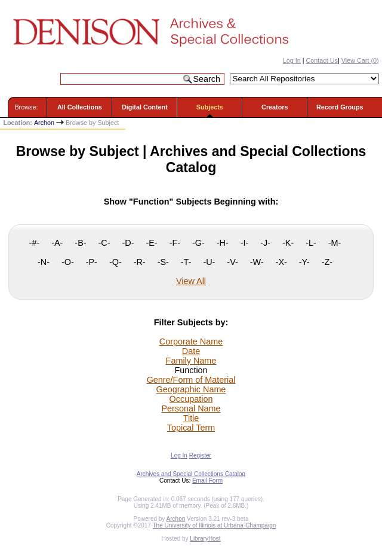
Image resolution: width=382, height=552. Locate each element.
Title (191, 418)
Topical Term (191, 427)
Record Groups (339, 107)
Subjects (209, 107)
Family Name (191, 360)
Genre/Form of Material (191, 380)
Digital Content (145, 107)
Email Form (207, 480)
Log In (292, 60)
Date (191, 351)
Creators (274, 107)
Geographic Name (191, 389)
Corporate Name (191, 341)
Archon (44, 122)
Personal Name (190, 408)
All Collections (79, 107)
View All (191, 281)
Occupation (191, 399)
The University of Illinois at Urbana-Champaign (214, 525)
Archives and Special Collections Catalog (191, 474)
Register (200, 455)
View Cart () (360, 60)
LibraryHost (205, 538)
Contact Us (322, 60)
